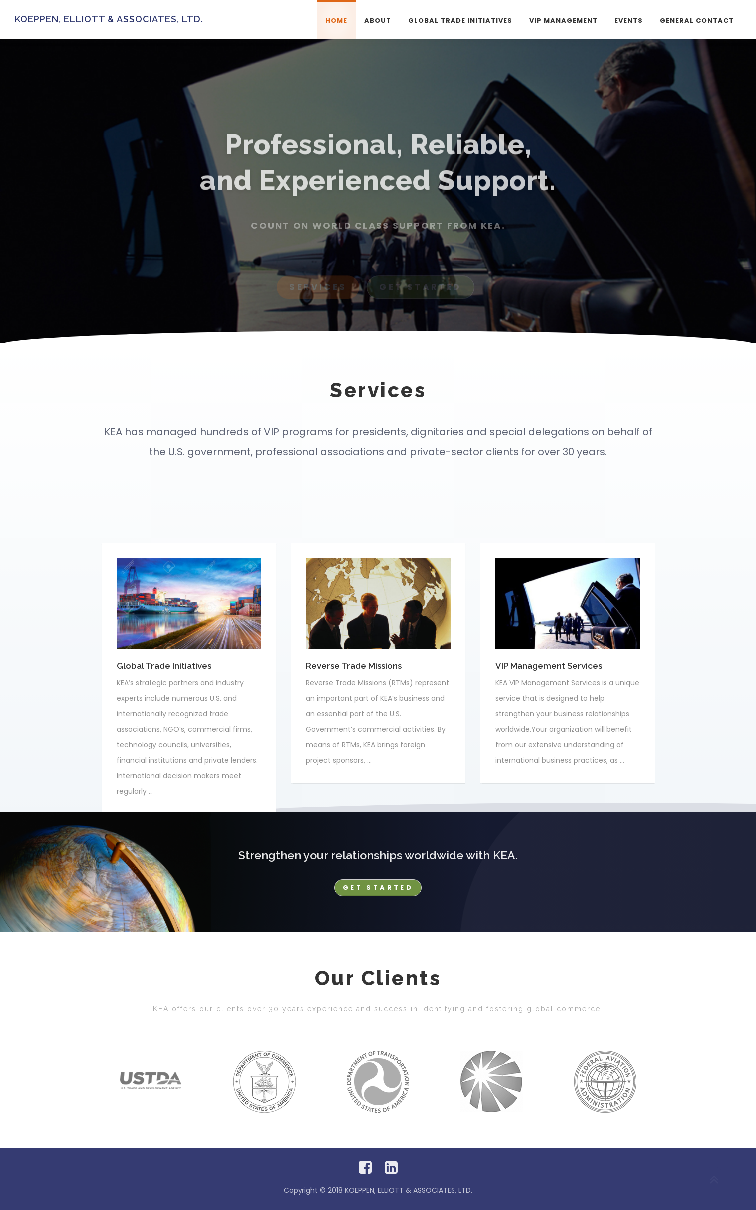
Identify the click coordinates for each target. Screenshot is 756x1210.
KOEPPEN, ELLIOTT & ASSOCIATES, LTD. (109, 19)
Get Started (378, 887)
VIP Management (563, 20)
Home (336, 20)
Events (628, 20)
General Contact (697, 20)
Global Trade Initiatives (460, 20)
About (377, 20)
